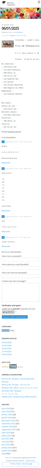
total (4, 453)
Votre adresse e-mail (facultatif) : (15, 264)
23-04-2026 (6, 345)
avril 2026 (6, 408)
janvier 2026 (7, 417)
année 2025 (7, 447)
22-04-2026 (6, 348)
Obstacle (20, 367)
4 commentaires (18, 32)
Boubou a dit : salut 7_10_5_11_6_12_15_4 (20, 387)
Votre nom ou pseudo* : (12, 256)
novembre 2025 (8, 423)
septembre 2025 (9, 429)
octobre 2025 (7, 426)
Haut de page (27, 464)
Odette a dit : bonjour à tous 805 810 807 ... (20, 396)
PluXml (16, 460)
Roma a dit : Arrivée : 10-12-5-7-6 (16, 384)
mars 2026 (6, 411)
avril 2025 (6, 444)
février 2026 (7, 414)
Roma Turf (10, 3)
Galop (5, 366)
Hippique (12, 35)
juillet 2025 (6, 435)
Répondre (6, 162)
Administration (30, 460)
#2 (3, 168)
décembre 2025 (8, 420)
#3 (3, 216)
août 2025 (6, 432)
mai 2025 (6, 441)
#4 (3, 237)
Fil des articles (15, 464)
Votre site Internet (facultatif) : (14, 272)
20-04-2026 (6, 354)
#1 (3, 142)
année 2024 (7, 450)
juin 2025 (6, 438)
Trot (25, 35)
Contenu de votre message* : (14, 281)
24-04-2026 (6, 342)
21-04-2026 (6, 351)
